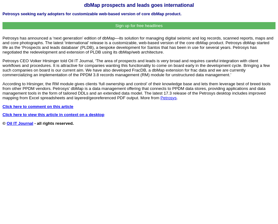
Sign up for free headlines (139, 25)
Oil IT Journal (20, 123)
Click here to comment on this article (37, 106)
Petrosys (168, 98)
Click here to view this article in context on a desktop (53, 114)
